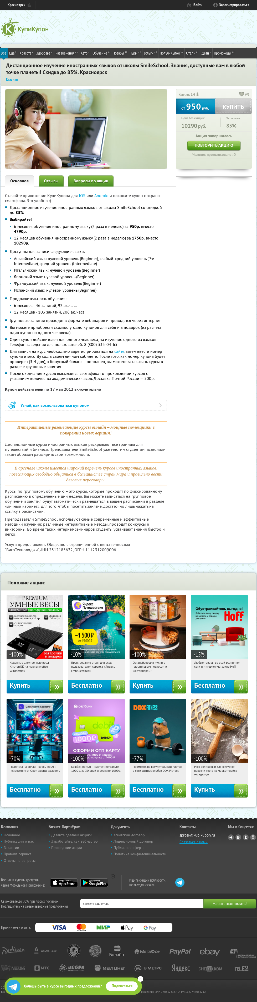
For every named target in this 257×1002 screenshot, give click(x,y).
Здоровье (44, 53)
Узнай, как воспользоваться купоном (55, 405)
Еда (13, 53)
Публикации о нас (19, 841)
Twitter (246, 837)
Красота (26, 53)
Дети (206, 53)
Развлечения (66, 53)
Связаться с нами (193, 841)
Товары (120, 53)
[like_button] (241, 94)
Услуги (150, 53)
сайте (119, 351)
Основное (19, 181)
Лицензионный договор (133, 841)
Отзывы (51, 181)
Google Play (94, 882)
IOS (82, 195)
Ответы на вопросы (19, 860)
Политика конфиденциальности (140, 854)
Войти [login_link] (197, 5)
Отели (192, 53)
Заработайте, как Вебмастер (74, 841)
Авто (85, 53)
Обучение (101, 53)
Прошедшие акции (66, 847)
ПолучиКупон (171, 53)
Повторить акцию (214, 145)
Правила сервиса (18, 854)
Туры (135, 53)
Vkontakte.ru (238, 837)
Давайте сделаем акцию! (71, 835)
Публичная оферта (129, 847)
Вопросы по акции (91, 181)
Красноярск (16, 5)
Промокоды (224, 53)
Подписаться (122, 986)
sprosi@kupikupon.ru (197, 835)
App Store (64, 882)
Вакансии (11, 847)
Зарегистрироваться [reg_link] (234, 5)
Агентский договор (129, 835)
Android (102, 195)
